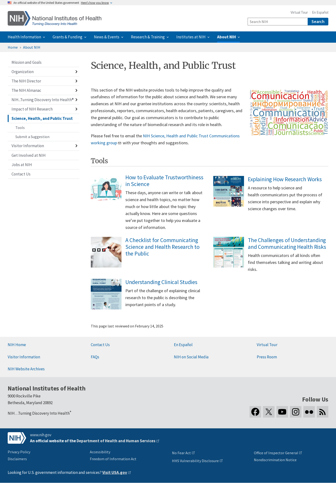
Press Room (267, 357)
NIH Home (17, 344)
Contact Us (100, 344)
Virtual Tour (299, 12)
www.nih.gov (40, 434)
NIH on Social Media (191, 357)
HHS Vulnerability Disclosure (195, 460)
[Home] (54, 18)
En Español (320, 12)
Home (13, 47)
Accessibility (100, 451)
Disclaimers (17, 458)
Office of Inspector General (276, 452)
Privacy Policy (19, 451)
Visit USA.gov (114, 472)
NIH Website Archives (26, 369)
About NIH (31, 47)
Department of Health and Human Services (116, 440)
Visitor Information (24, 357)
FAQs (95, 357)
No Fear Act (181, 452)
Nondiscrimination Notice (275, 459)
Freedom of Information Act (113, 458)
